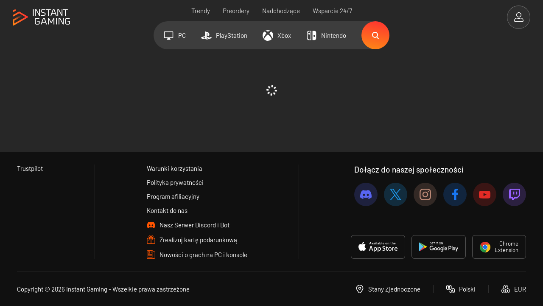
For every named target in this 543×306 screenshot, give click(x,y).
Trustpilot (30, 168)
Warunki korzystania (174, 168)
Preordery (236, 10)
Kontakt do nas (167, 210)
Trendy (200, 10)
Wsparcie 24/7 (332, 10)
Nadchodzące (281, 10)
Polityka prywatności (175, 182)
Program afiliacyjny (173, 196)
